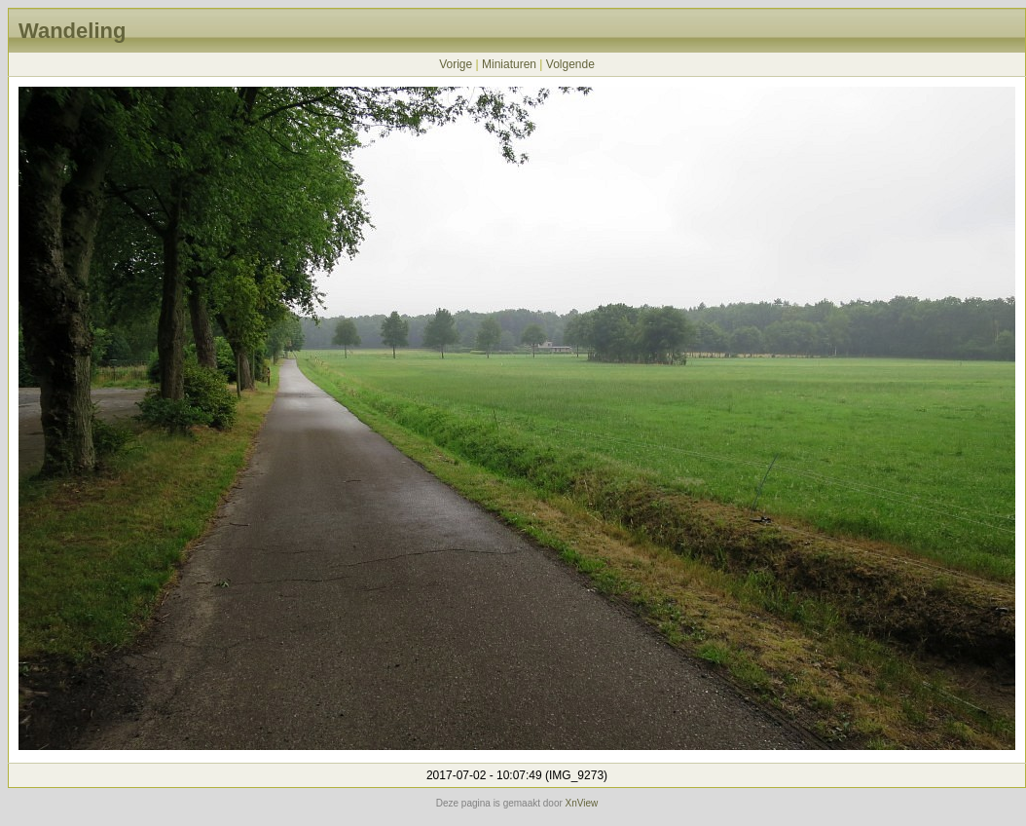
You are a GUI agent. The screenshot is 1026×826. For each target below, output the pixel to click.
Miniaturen (509, 64)
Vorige (455, 64)
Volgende (570, 64)
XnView (582, 803)
